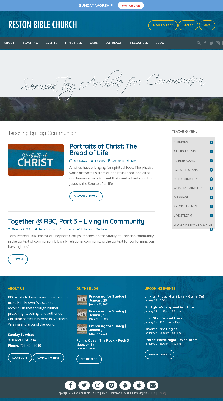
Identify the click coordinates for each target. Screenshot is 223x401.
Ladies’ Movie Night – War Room (171, 340)
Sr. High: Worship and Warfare (169, 307)
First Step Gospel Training (166, 318)
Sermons (118, 160)
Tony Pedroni (47, 229)
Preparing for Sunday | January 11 (107, 328)
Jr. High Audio (184, 160)
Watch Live (131, 5)
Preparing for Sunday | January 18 (107, 313)
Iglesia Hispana (186, 170)
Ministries (73, 43)
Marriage (181, 197)
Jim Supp (100, 160)
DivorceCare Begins (161, 329)
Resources (139, 43)
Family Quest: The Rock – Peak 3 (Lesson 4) (103, 342)
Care (94, 43)
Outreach (113, 43)
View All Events (159, 354)
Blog (160, 43)
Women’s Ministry (188, 188)
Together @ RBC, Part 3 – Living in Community (76, 221)
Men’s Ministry (185, 179)
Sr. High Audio (185, 151)
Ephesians (88, 229)
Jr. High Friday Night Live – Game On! (174, 296)
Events (51, 43)
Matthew (101, 229)
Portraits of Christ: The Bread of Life (103, 149)
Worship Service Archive (193, 224)
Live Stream (183, 215)
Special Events (185, 206)
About (9, 43)
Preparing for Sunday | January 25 (107, 298)
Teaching (30, 43)
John (134, 160)
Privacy (162, 393)
